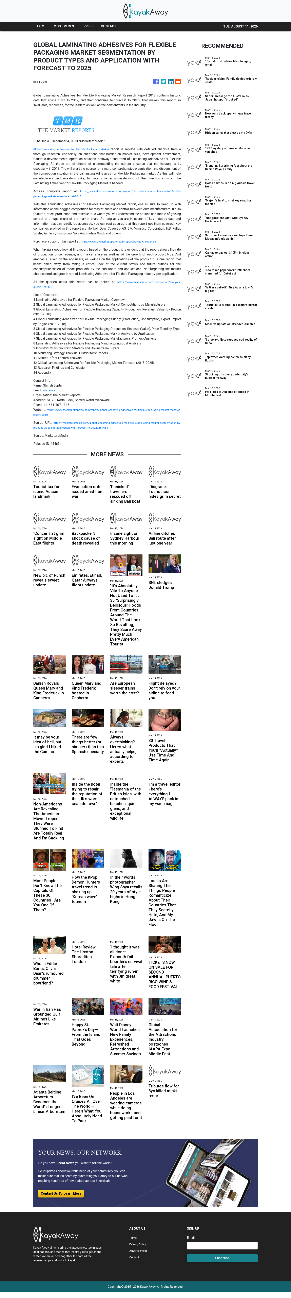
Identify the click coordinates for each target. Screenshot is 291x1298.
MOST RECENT (65, 26)
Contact (134, 1263)
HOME (41, 26)
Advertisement (139, 1256)
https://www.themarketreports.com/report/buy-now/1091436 (124, 241)
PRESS (88, 26)
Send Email (50, 390)
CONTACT (108, 26)
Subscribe (222, 1264)
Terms (133, 1243)
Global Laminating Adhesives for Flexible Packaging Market (75, 149)
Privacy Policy (139, 1250)
